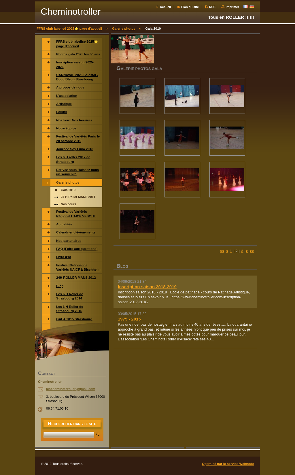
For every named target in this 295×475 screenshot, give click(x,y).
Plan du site (190, 7)
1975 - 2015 (129, 318)
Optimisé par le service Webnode (228, 463)
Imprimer (232, 7)
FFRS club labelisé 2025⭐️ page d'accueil (69, 28)
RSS (212, 7)
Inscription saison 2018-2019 (147, 286)
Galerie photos (123, 28)
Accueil (165, 7)
